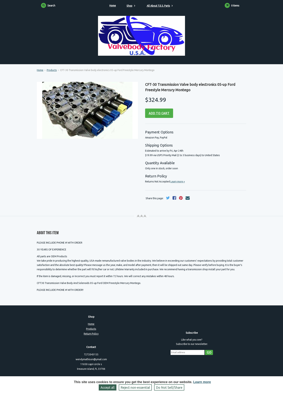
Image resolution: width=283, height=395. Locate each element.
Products (52, 70)
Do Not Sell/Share (169, 387)
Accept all (108, 387)
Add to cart (159, 113)
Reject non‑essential (135, 387)
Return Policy (91, 333)
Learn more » (177, 181)
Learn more (202, 382)
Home (112, 5)
